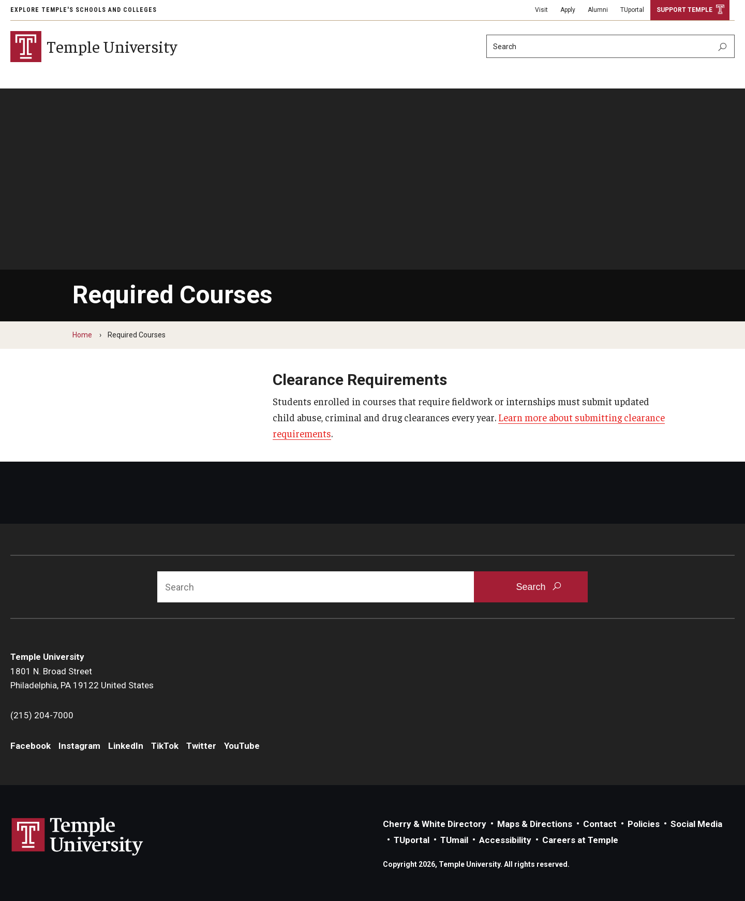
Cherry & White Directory (434, 824)
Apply (567, 9)
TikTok (164, 746)
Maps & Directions (534, 824)
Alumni (598, 9)
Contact (600, 824)
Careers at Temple (580, 840)
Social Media (696, 824)
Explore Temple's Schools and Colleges (83, 9)
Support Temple (684, 9)
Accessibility (505, 840)
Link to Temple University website (77, 837)
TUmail (454, 840)
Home (82, 335)
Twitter (201, 746)
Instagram (79, 746)
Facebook (30, 746)
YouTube (242, 746)
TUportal (632, 9)
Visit (541, 9)
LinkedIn (125, 746)
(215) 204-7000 (41, 715)
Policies (644, 824)
